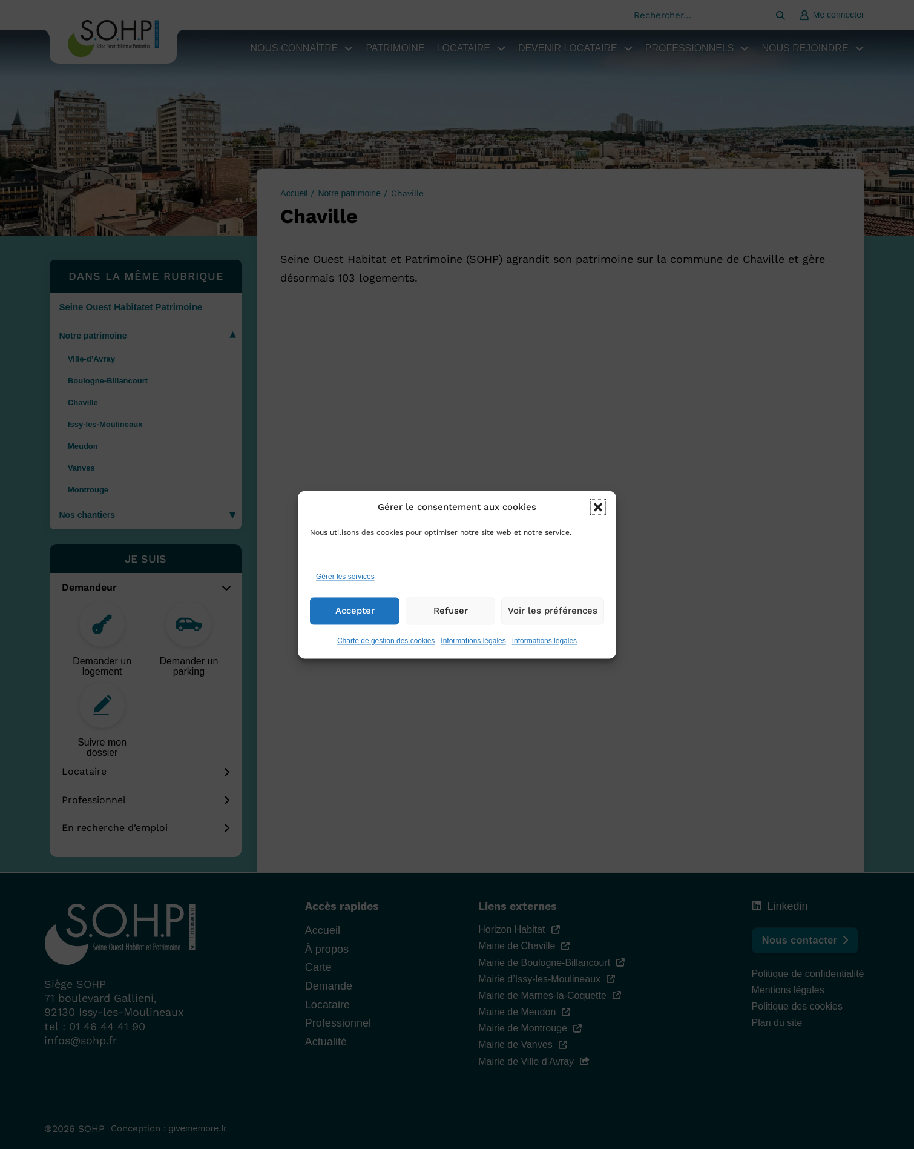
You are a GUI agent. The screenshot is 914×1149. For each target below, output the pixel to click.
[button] (598, 518)
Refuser (450, 622)
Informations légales (473, 651)
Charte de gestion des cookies (386, 651)
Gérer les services (345, 588)
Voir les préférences (552, 622)
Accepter (355, 622)
